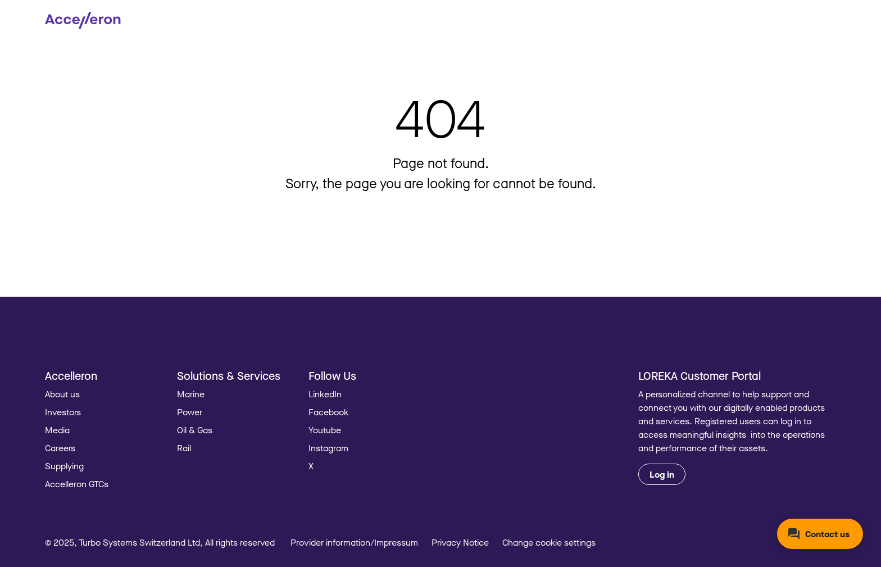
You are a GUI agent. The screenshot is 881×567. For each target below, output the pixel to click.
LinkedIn (325, 394)
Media (57, 430)
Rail (184, 447)
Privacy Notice (460, 542)
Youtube (324, 430)
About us (62, 394)
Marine (191, 394)
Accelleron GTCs (76, 483)
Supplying (64, 465)
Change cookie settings (549, 542)
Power (189, 412)
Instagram (328, 447)
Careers (60, 447)
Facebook (328, 412)
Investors (63, 412)
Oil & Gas (194, 430)
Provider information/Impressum (354, 542)
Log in (662, 474)
